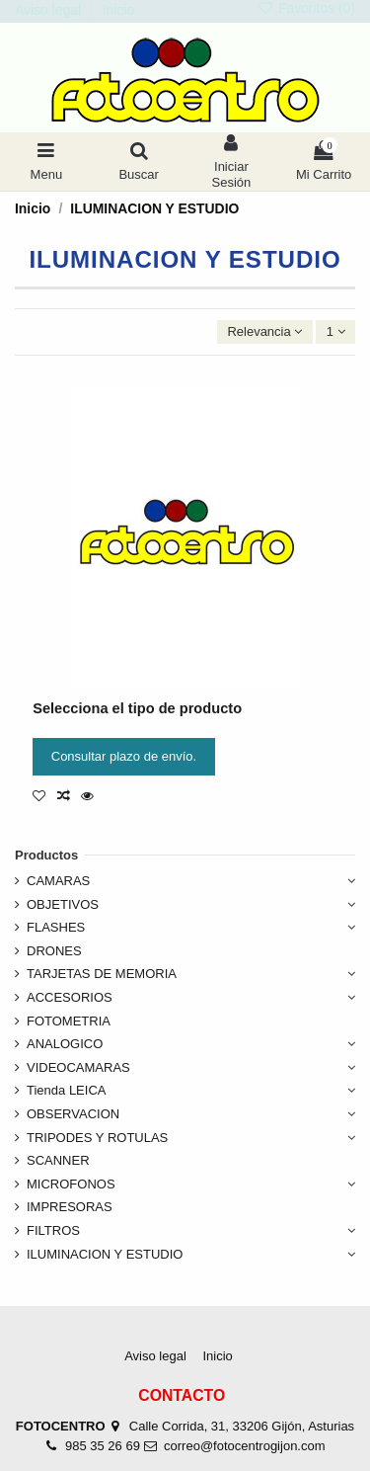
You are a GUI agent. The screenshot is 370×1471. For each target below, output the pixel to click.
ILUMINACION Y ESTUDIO (105, 1254)
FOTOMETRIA (69, 1021)
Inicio (118, 10)
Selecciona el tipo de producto (137, 708)
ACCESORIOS (69, 997)
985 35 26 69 (102, 1445)
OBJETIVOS (63, 904)
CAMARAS (58, 880)
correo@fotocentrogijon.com (245, 1445)
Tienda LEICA (66, 1090)
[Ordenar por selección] (265, 332)
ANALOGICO (65, 1043)
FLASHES (56, 927)
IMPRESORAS (69, 1206)
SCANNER (58, 1160)
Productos (46, 855)
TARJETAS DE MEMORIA (102, 973)
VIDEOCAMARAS (78, 1067)
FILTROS (53, 1230)
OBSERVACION (73, 1113)
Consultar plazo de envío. (123, 756)
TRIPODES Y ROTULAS (97, 1137)
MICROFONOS (71, 1184)
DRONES (54, 950)
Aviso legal (50, 10)
